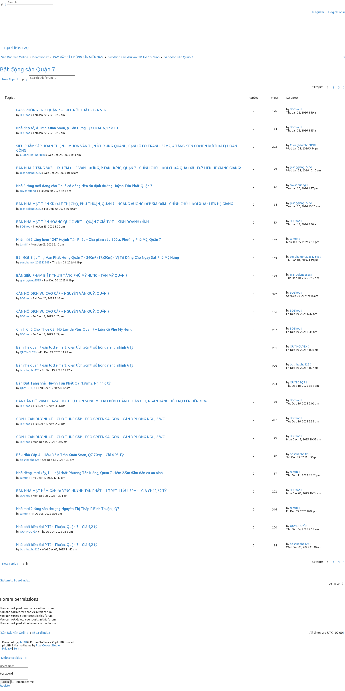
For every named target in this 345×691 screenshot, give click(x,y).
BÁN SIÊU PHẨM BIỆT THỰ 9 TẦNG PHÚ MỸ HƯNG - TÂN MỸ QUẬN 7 (71, 275)
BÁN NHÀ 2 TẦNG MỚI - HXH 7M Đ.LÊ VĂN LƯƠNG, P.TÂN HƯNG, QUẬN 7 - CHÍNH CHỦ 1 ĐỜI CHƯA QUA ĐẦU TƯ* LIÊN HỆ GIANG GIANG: (128, 168)
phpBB (22, 642)
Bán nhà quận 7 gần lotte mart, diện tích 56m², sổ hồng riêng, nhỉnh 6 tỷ (74, 347)
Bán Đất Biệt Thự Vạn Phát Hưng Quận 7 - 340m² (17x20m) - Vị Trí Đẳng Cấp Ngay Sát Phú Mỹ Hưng (97, 257)
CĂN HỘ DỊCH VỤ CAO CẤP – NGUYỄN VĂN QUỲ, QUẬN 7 (62, 293)
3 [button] (339, 87)
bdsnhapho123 (29, 370)
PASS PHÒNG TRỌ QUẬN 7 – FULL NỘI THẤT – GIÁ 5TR (61, 110)
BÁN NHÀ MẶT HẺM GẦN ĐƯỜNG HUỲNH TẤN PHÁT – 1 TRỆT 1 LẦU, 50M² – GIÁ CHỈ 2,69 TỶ (91, 491)
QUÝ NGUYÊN (29, 352)
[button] (343, 87)
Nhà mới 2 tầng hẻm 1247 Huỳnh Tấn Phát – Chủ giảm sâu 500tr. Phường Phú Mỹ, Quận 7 (88, 239)
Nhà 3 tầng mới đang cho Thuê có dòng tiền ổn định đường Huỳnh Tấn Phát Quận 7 (84, 186)
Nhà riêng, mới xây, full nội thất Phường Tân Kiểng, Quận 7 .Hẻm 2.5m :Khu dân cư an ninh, (90, 473)
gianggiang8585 (30, 172)
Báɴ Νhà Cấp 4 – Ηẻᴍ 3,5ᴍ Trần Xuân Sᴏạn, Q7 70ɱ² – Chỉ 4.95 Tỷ (70, 455)
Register (5, 685)
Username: (7, 665)
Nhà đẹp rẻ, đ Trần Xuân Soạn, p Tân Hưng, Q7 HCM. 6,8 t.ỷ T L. (68, 128)
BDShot (25, 114)
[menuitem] (332, 12)
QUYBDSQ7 (27, 387)
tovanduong (28, 190)
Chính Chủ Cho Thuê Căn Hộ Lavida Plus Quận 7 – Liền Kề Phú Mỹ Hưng (74, 329)
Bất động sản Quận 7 (27, 69)
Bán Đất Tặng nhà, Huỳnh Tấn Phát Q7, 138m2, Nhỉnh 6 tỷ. (63, 383)
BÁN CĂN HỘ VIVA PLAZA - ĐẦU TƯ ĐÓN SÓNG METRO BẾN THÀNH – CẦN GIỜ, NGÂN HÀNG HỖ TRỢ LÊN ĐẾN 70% (111, 401)
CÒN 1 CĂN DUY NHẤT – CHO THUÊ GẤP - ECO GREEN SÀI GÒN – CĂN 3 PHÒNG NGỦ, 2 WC (90, 419)
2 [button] (333, 87)
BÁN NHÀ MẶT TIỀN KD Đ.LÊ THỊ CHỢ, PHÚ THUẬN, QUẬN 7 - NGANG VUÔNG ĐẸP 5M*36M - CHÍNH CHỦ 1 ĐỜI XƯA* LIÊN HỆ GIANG (124, 204)
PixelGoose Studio (48, 645)
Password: (7, 673)
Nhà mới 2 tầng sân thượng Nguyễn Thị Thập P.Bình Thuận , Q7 (67, 509)
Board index (41, 632)
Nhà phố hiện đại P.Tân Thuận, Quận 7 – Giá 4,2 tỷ (56, 527)
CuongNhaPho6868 (32, 154)
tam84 (24, 244)
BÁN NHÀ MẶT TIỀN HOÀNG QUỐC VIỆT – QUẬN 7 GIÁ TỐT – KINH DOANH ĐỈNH (82, 222)
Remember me (22, 681)
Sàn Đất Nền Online (14, 632)
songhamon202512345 (34, 262)
